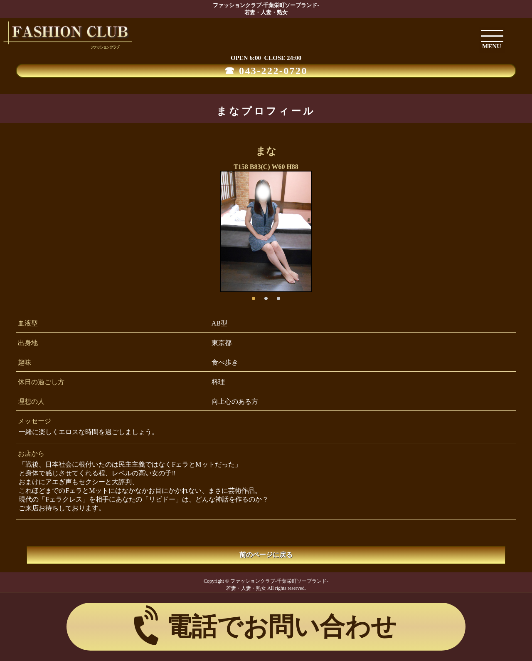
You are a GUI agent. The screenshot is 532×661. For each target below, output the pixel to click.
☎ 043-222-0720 (266, 70)
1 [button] (253, 296)
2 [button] (266, 296)
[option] (266, 231)
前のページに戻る (266, 554)
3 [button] (278, 296)
